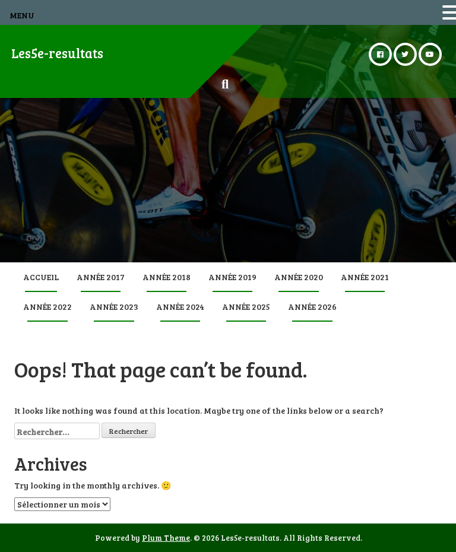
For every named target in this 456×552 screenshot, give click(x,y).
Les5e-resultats (57, 53)
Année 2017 (101, 277)
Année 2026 (312, 306)
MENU (22, 15)
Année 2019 (232, 277)
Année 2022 (47, 306)
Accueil (41, 277)
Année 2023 (114, 306)
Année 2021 (365, 277)
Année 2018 (166, 277)
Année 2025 (246, 306)
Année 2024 (180, 306)
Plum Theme (166, 537)
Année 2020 (298, 277)
